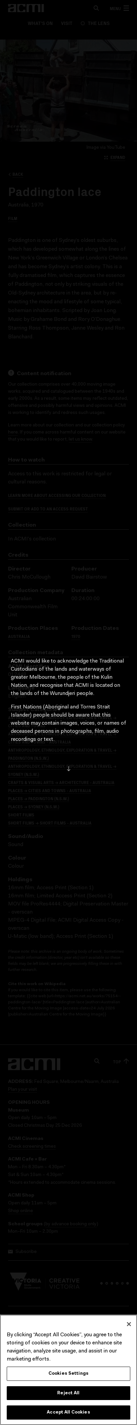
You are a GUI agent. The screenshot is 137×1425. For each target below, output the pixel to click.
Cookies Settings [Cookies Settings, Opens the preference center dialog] (68, 1376)
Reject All (68, 1395)
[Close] (129, 1326)
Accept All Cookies (68, 1415)
